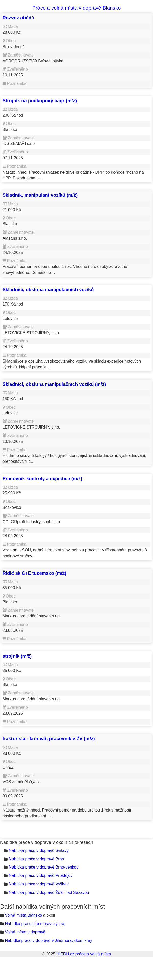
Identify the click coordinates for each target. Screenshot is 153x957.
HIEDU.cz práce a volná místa (83, 954)
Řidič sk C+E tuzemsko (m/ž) (34, 573)
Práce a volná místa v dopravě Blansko (76, 8)
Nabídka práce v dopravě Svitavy (39, 850)
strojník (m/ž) (17, 656)
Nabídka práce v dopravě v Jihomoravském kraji (48, 940)
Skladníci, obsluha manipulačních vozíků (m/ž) (54, 384)
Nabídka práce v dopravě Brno (36, 859)
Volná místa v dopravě (25, 932)
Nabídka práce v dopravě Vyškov (38, 884)
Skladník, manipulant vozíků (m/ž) (40, 195)
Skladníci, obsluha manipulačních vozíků (48, 289)
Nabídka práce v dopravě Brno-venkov (43, 867)
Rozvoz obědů (18, 17)
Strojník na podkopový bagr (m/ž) (40, 100)
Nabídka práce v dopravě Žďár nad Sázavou (49, 892)
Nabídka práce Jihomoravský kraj (35, 923)
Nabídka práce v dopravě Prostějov (40, 875)
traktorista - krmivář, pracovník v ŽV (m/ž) (49, 738)
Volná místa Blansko (23, 915)
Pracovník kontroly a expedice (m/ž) (42, 478)
